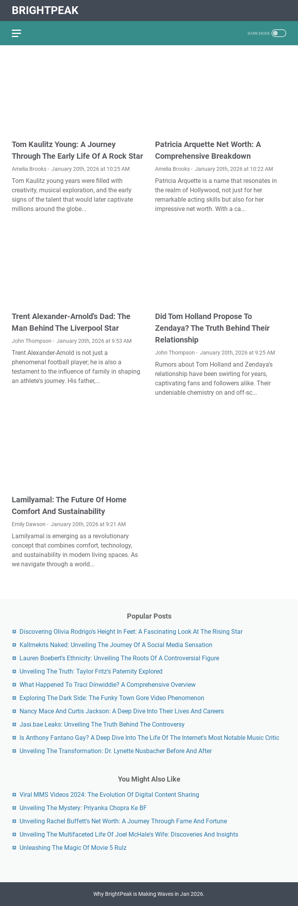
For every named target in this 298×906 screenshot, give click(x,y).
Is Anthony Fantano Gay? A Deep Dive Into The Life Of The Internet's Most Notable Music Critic (149, 737)
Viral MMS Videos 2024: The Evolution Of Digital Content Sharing (109, 794)
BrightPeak (45, 10)
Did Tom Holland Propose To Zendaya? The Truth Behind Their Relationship (212, 328)
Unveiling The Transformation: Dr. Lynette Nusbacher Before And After (116, 751)
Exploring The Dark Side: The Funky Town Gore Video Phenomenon (112, 698)
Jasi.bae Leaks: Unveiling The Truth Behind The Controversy (102, 724)
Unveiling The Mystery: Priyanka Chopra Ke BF (83, 808)
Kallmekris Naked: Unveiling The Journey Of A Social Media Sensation (116, 645)
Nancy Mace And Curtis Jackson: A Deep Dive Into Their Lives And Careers (122, 711)
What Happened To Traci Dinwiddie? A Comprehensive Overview (108, 684)
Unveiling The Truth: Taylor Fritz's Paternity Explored (91, 671)
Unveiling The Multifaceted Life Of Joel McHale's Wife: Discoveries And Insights (129, 834)
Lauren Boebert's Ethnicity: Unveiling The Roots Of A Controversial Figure (119, 658)
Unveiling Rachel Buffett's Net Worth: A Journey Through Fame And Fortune (123, 821)
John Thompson (32, 341)
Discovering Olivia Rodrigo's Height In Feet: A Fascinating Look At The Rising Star (131, 631)
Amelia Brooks (29, 169)
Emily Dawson (29, 524)
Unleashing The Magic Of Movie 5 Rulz (73, 847)
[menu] (21, 33)
